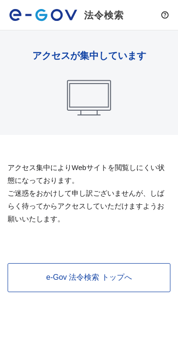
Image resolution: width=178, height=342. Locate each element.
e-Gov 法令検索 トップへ (88, 277)
